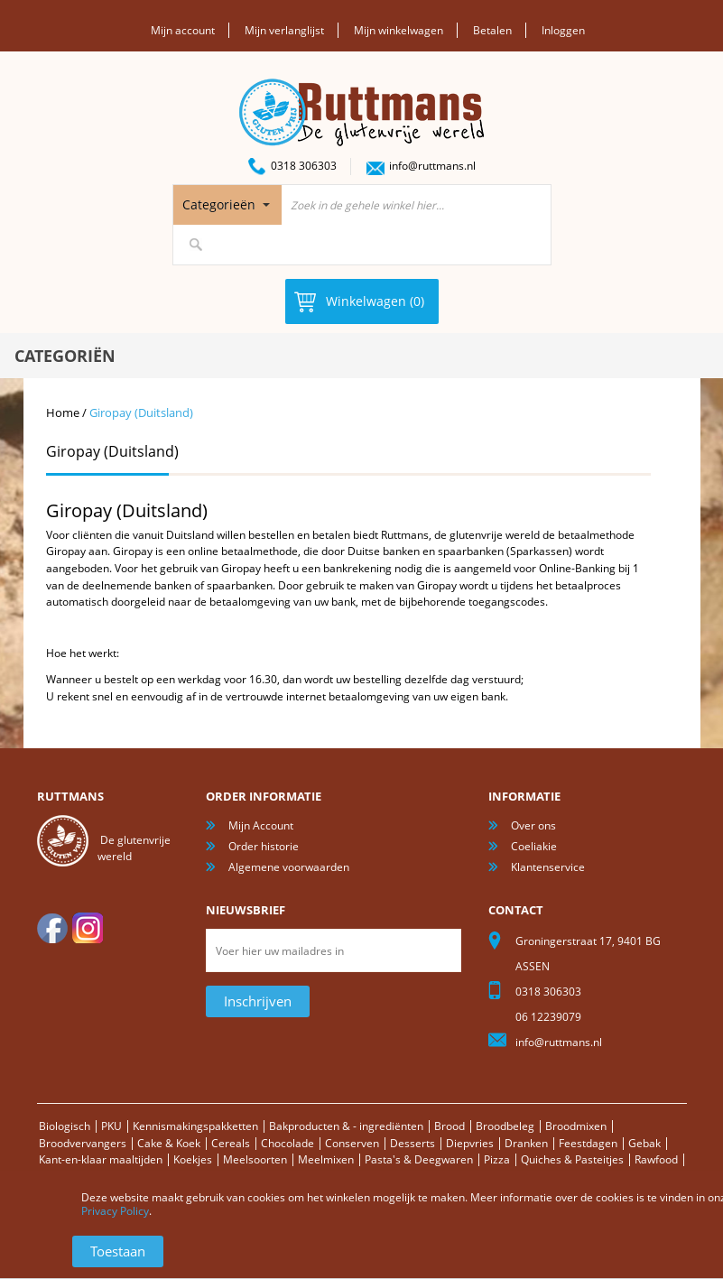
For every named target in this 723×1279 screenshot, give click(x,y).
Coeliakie (534, 846)
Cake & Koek (168, 1143)
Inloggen (563, 30)
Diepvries (470, 1143)
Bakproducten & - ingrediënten (346, 1126)
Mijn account (183, 30)
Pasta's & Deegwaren (419, 1159)
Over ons (533, 825)
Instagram (87, 928)
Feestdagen (588, 1143)
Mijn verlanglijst (284, 30)
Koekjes (192, 1159)
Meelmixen (326, 1159)
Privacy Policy (115, 1211)
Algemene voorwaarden (288, 867)
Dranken (526, 1143)
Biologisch (64, 1126)
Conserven (352, 1143)
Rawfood (656, 1159)
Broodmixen (576, 1126)
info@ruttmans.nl (432, 165)
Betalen (492, 30)
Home (62, 412)
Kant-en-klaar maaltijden (100, 1159)
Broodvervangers (82, 1143)
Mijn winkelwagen (398, 30)
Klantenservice (548, 867)
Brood (449, 1126)
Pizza (497, 1159)
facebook (52, 928)
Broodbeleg (505, 1126)
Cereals (230, 1143)
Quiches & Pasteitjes (572, 1159)
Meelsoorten (255, 1159)
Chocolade (287, 1143)
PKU (111, 1126)
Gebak (644, 1143)
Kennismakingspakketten (195, 1126)
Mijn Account (260, 825)
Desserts (412, 1143)
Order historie (263, 846)
